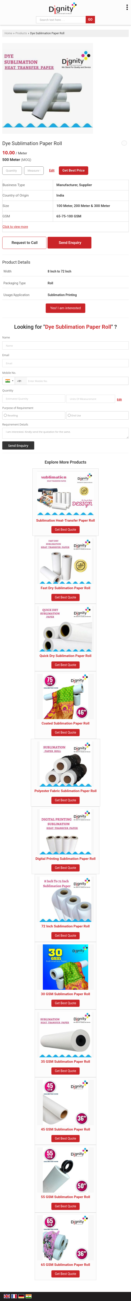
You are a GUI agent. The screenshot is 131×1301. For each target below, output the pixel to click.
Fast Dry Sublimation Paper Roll (65, 588)
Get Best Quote (65, 529)
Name (6, 337)
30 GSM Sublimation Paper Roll (65, 994)
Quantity (7, 390)
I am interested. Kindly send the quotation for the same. (65, 433)
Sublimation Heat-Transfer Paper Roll (65, 520)
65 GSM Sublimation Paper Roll (65, 1265)
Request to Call (25, 242)
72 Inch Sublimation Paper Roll (65, 926)
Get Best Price (73, 170)
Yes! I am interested (65, 308)
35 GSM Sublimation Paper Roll (65, 1062)
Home (8, 33)
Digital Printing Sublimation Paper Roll (65, 859)
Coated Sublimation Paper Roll (65, 723)
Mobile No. (9, 373)
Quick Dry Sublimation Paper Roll (66, 656)
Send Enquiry (70, 242)
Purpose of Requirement (17, 408)
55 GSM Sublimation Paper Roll (65, 1197)
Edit (52, 170)
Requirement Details (15, 424)
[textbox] (34, 170)
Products (21, 33)
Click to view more (15, 227)
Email (5, 355)
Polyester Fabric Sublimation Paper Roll (65, 791)
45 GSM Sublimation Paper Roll (65, 1129)
